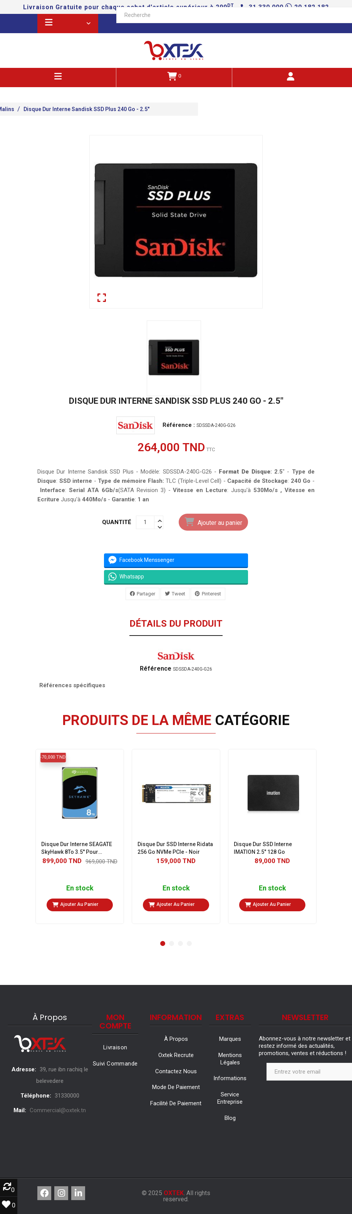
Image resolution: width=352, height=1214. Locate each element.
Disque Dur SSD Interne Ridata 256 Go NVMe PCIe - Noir (175, 848)
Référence (155, 668)
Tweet (178, 593)
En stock (80, 888)
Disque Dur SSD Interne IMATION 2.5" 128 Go (263, 848)
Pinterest (211, 593)
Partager (146, 593)
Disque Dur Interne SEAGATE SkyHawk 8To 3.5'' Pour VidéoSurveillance (76, 848)
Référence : (179, 425)
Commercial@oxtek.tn (58, 1110)
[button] (162, 943)
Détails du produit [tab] (176, 624)
